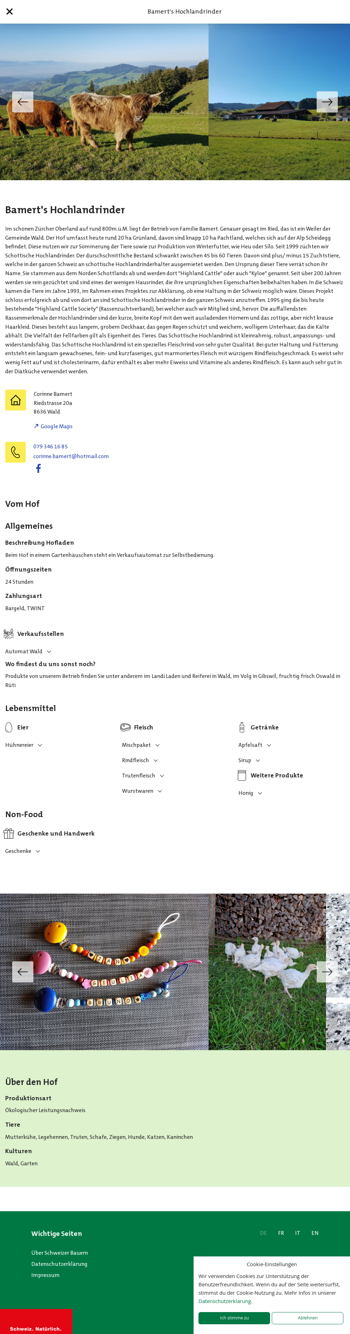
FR (281, 1233)
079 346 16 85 (50, 446)
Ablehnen (308, 1318)
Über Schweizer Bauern (59, 1252)
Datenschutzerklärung (59, 1264)
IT (297, 1233)
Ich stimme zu (234, 1318)
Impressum (45, 1275)
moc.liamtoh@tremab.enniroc (71, 456)
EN (315, 1233)
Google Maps (57, 426)
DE (263, 1233)
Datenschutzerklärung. (225, 1300)
